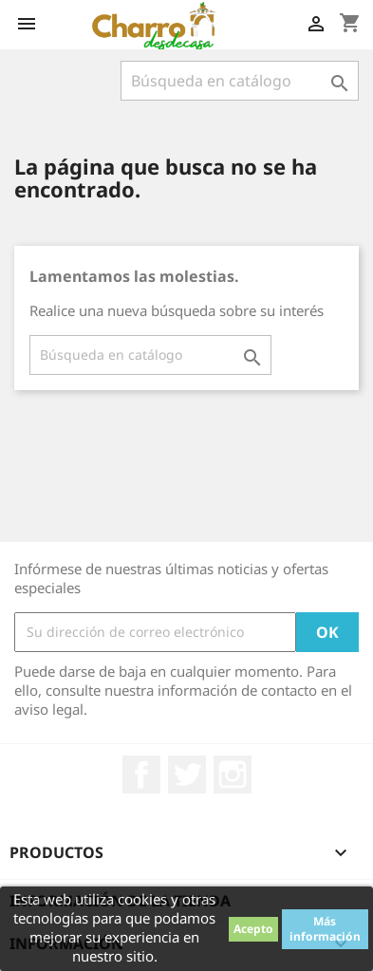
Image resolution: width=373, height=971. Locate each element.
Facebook (141, 775)
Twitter (187, 775)
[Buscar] (240, 81)
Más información (325, 928)
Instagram (233, 775)
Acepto (253, 929)
